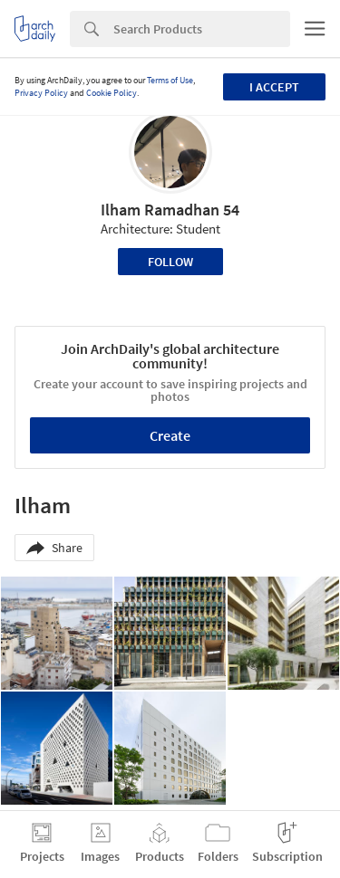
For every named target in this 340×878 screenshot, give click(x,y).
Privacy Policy (41, 93)
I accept (274, 87)
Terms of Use (170, 80)
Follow (170, 261)
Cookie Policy (111, 93)
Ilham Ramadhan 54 (170, 209)
